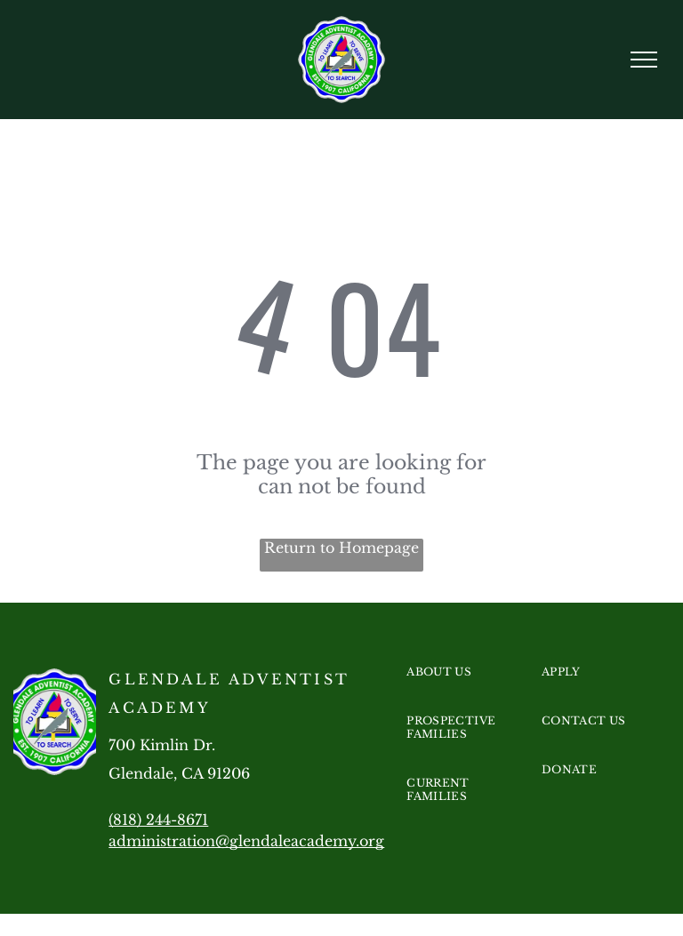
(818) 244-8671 (158, 819)
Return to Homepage (341, 547)
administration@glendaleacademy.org (246, 841)
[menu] (644, 59)
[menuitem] (468, 689)
